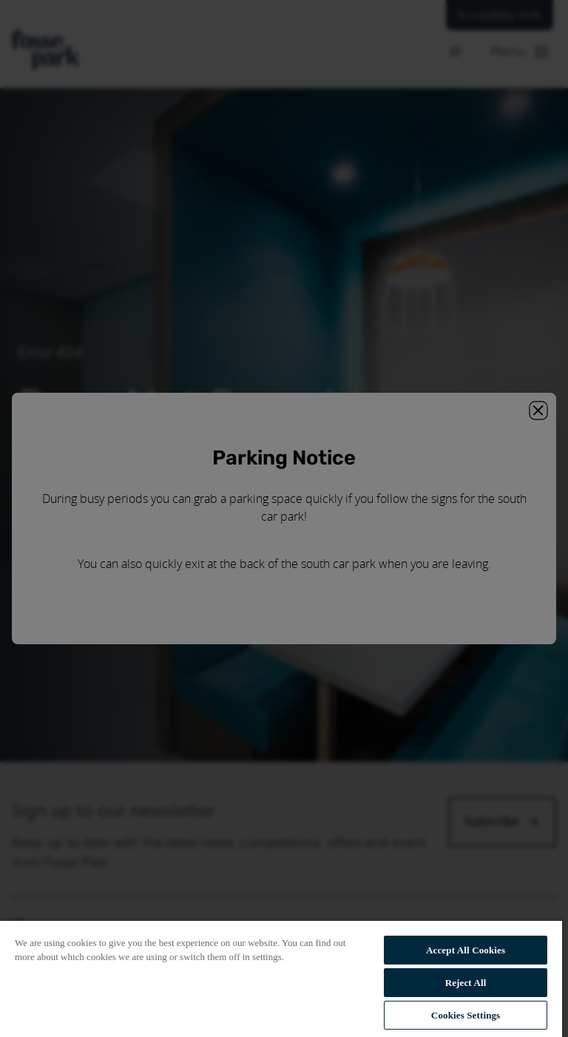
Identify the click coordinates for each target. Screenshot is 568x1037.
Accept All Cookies (465, 950)
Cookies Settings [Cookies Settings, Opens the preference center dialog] (465, 1015)
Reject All (466, 982)
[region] (281, 978)
